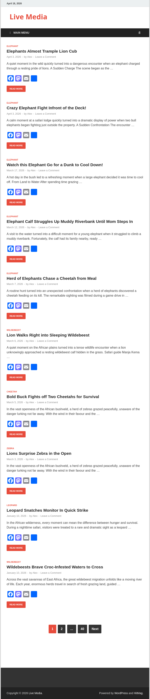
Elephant (12, 46)
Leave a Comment (45, 56)
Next (95, 629)
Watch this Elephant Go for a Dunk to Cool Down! (55, 164)
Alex (29, 56)
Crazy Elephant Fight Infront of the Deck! (46, 108)
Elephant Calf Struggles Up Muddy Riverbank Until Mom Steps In (70, 221)
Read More (15, 88)
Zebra (10, 448)
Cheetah (12, 391)
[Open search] (139, 33)
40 (82, 629)
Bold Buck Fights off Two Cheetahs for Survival (53, 396)
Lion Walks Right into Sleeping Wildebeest (48, 335)
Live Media (28, 17)
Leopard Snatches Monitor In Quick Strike (47, 510)
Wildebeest (14, 330)
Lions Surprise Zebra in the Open (39, 453)
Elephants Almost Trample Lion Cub (42, 51)
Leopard (12, 505)
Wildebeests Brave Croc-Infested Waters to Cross (55, 567)
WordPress (121, 693)
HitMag (138, 693)
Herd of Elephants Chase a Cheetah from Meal (51, 278)
